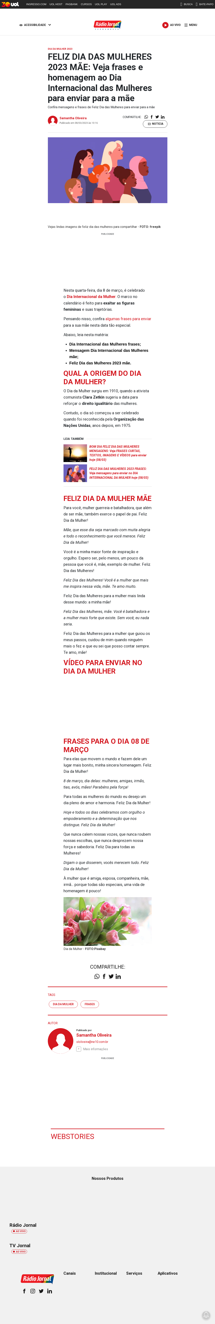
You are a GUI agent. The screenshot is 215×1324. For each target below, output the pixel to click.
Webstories (73, 1135)
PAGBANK (72, 4)
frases (90, 1003)
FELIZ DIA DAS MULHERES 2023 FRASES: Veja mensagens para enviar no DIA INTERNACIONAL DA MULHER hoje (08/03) (118, 473)
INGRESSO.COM (36, 4)
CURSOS (86, 4)
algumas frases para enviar (128, 318)
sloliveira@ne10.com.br (92, 1041)
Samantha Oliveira (73, 118)
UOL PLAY (101, 4)
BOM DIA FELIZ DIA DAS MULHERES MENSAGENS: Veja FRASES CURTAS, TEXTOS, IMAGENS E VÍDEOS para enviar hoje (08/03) (118, 452)
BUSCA (186, 4)
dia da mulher (63, 1003)
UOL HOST (56, 4)
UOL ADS (115, 4)
